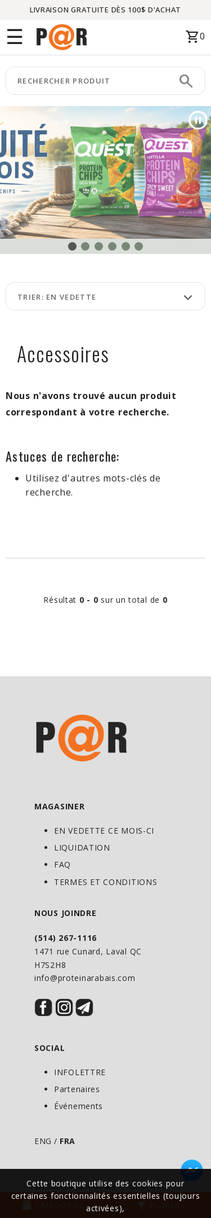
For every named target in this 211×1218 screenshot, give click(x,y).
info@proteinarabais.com (85, 977)
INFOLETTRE (80, 1072)
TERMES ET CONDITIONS (105, 882)
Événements (78, 1106)
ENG (43, 1141)
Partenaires (77, 1089)
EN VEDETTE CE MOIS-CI (104, 830)
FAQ (62, 864)
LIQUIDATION (82, 847)
